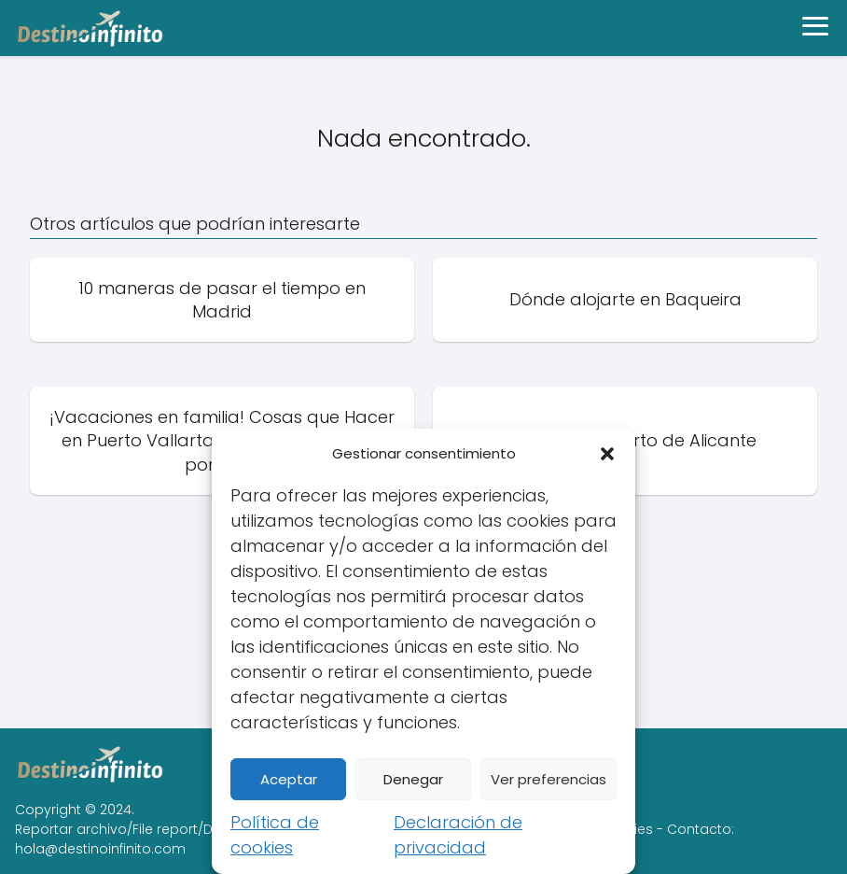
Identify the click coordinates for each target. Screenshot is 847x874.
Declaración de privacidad (458, 835)
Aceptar (288, 779)
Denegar (413, 779)
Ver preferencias (548, 779)
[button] (607, 453)
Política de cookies (274, 835)
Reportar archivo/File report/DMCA (129, 829)
